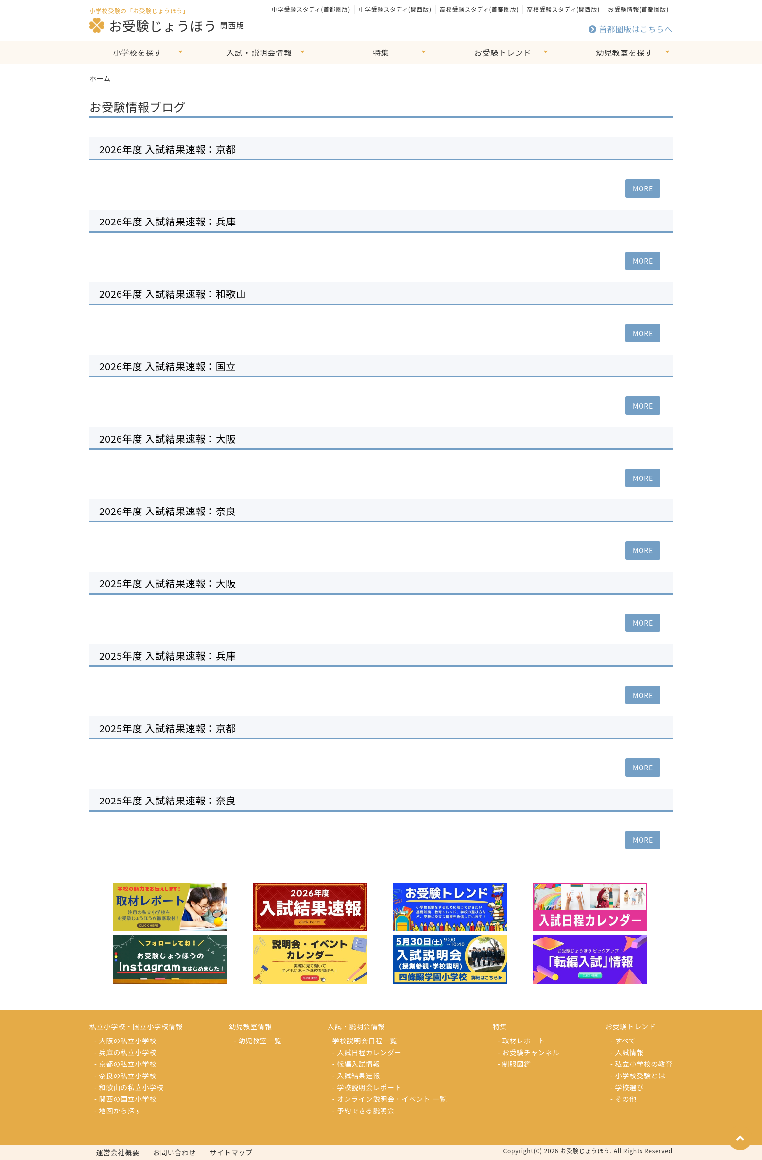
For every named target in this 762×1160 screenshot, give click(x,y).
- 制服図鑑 (514, 1064)
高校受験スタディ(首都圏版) (479, 9)
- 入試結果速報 (356, 1075)
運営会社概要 (117, 1152)
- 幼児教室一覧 (257, 1040)
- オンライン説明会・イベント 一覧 (389, 1099)
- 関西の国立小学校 (125, 1099)
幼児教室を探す (624, 52)
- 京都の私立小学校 (125, 1064)
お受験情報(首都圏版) (638, 9)
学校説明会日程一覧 (364, 1040)
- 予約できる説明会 (363, 1110)
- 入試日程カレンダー (367, 1052)
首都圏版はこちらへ (631, 28)
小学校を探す (137, 52)
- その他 (623, 1099)
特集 (381, 52)
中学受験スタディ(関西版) (395, 9)
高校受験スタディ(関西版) (563, 9)
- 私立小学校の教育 (641, 1064)
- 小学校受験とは (637, 1075)
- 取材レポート (521, 1040)
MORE (643, 188)
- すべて (623, 1040)
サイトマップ (231, 1152)
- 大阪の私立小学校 (125, 1040)
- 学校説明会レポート (367, 1087)
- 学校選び (627, 1087)
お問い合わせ (174, 1152)
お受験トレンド (503, 52)
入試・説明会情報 (259, 52)
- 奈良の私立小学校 (125, 1075)
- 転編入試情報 (356, 1064)
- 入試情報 (627, 1052)
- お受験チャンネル (529, 1052)
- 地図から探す (118, 1110)
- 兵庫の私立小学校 (125, 1052)
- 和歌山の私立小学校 (129, 1087)
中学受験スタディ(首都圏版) (311, 9)
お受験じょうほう (153, 25)
